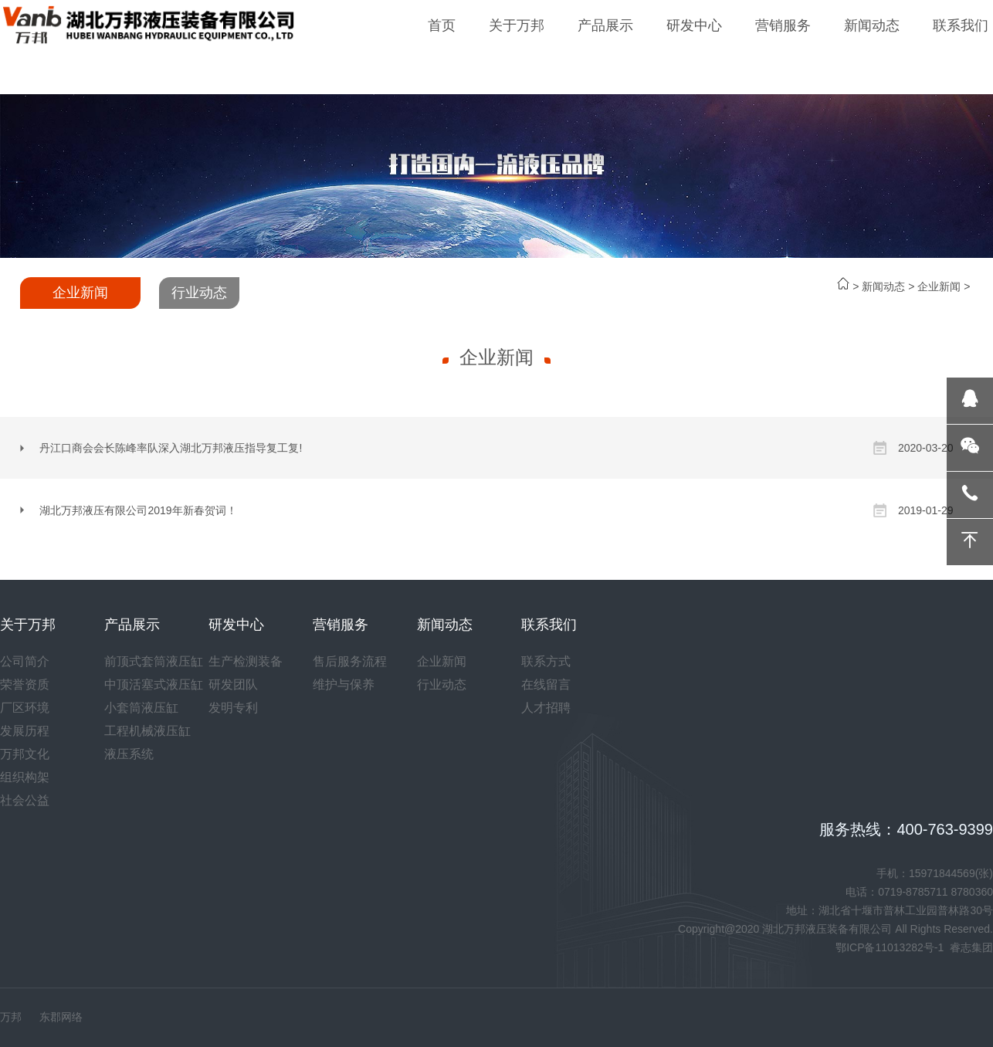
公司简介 (24, 661)
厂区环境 (24, 707)
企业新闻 (939, 286)
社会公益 (24, 800)
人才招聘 (546, 707)
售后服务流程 (350, 661)
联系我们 (960, 25)
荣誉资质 (24, 684)
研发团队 (233, 684)
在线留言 (546, 684)
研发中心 (694, 25)
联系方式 (546, 661)
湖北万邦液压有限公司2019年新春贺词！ (137, 510)
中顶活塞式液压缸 (153, 684)
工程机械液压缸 (147, 730)
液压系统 (129, 754)
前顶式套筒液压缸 (153, 661)
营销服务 (783, 25)
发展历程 (24, 730)
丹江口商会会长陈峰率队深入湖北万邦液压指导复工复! (170, 448)
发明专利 (233, 707)
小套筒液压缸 (141, 707)
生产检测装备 (245, 661)
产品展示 (605, 25)
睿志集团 (971, 947)
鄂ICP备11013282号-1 (889, 947)
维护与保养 (343, 684)
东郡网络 (61, 1017)
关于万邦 (516, 25)
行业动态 (199, 292)
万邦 (11, 1017)
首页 (442, 25)
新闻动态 (872, 25)
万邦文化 (24, 754)
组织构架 (24, 777)
